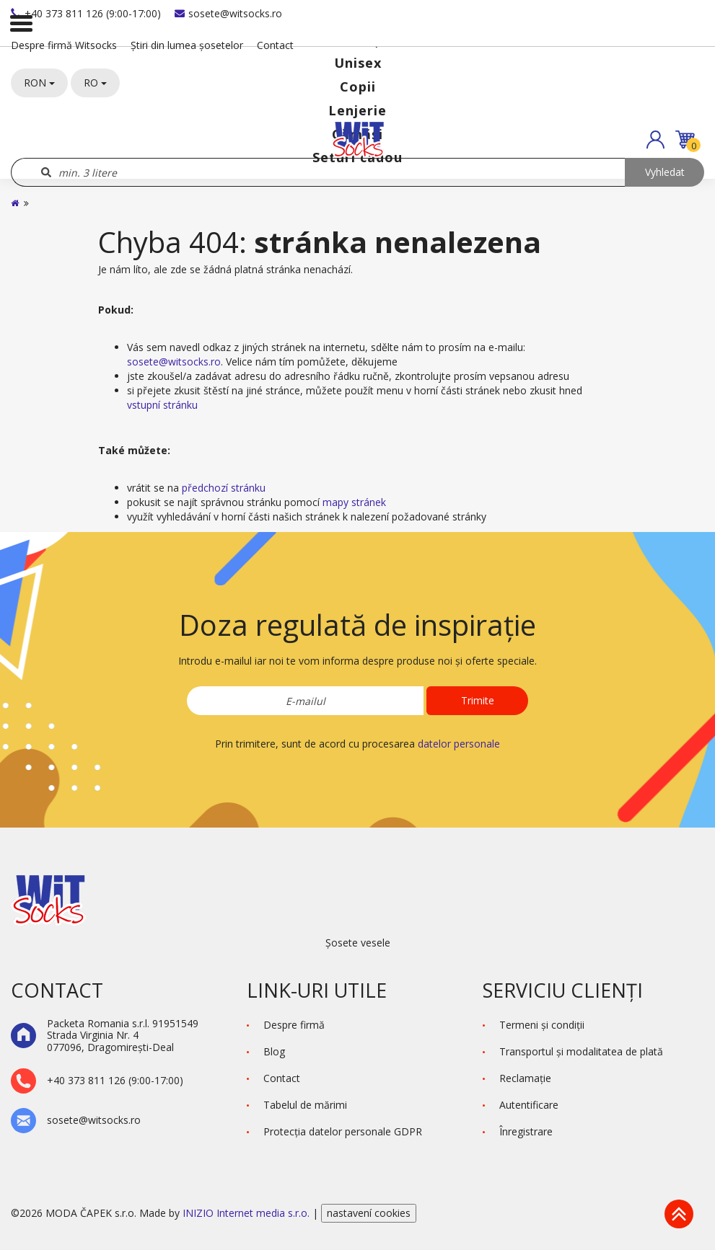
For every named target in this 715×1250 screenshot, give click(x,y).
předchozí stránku (224, 488)
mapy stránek (354, 502)
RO (95, 82)
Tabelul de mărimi (305, 1105)
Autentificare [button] (528, 1105)
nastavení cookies (369, 1213)
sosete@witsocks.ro (228, 13)
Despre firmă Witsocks (64, 45)
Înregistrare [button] (526, 1131)
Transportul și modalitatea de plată (581, 1051)
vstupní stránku (162, 405)
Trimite (477, 700)
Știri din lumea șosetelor (187, 45)
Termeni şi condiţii (541, 1025)
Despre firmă (294, 1025)
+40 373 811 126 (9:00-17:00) (86, 13)
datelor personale (459, 743)
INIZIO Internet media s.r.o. (247, 1213)
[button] (655, 139)
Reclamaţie (525, 1078)
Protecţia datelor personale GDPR (342, 1131)
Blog (274, 1051)
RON (39, 82)
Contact (275, 45)
